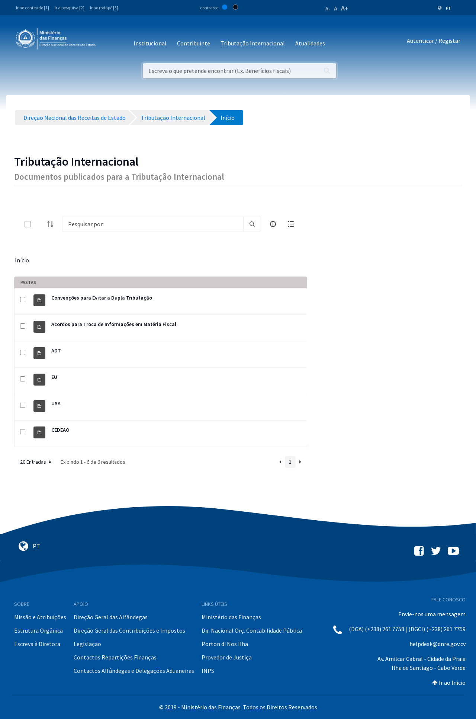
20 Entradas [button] (36, 461)
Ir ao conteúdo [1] (32, 7)
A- (327, 8)
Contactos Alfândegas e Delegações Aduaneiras (134, 670)
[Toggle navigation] (107, 41)
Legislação (87, 644)
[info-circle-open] (273, 224)
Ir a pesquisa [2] (69, 7)
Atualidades (310, 43)
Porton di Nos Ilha (225, 644)
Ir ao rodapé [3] (104, 7)
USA (56, 403)
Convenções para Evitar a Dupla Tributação (101, 297)
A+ (344, 8)
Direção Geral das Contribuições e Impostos (129, 630)
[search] (252, 224)
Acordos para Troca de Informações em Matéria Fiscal (113, 324)
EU (54, 377)
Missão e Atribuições (40, 617)
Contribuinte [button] (193, 43)
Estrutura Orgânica (38, 630)
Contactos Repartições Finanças (115, 657)
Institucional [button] (150, 43)
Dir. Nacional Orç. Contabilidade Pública (252, 630)
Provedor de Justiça (227, 657)
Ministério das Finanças (231, 617)
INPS (208, 670)
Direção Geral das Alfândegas (111, 617)
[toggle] (40, 224)
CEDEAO (60, 429)
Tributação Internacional (253, 43)
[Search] (152, 224)
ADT (56, 350)
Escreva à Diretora (37, 644)
